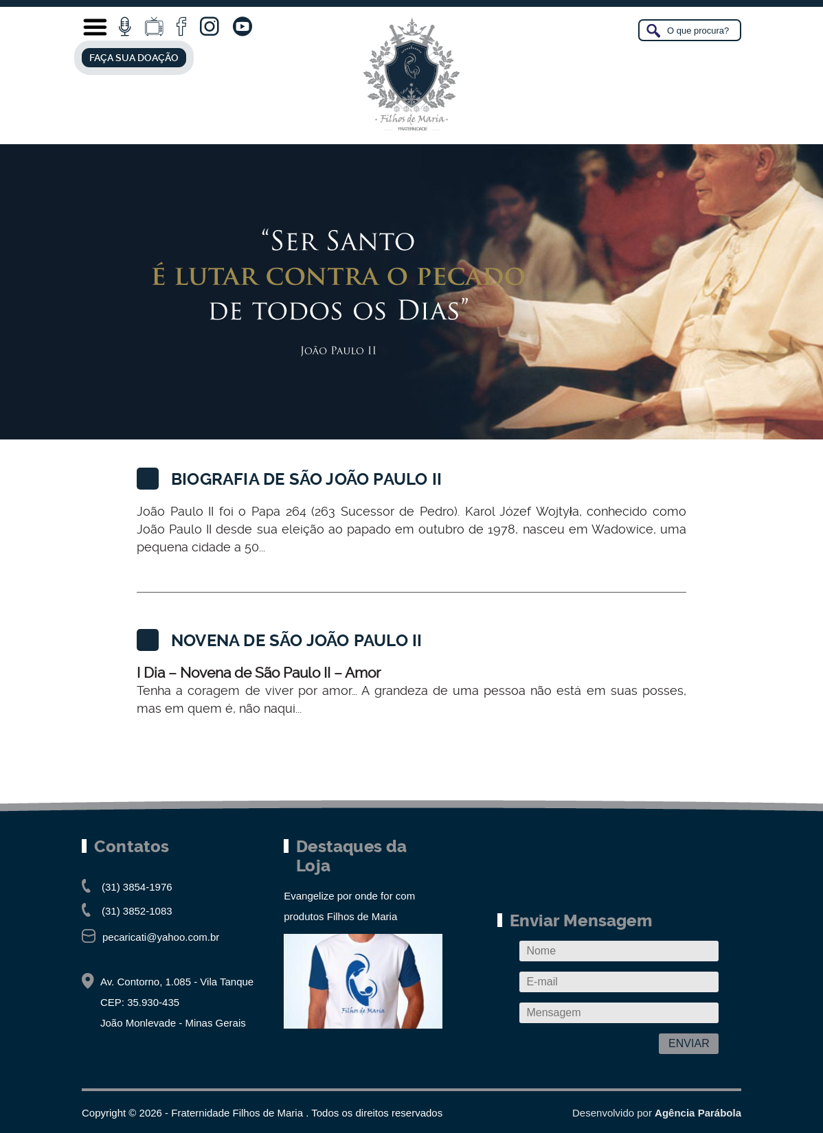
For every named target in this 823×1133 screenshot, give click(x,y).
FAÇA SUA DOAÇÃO (134, 57)
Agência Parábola (698, 1113)
